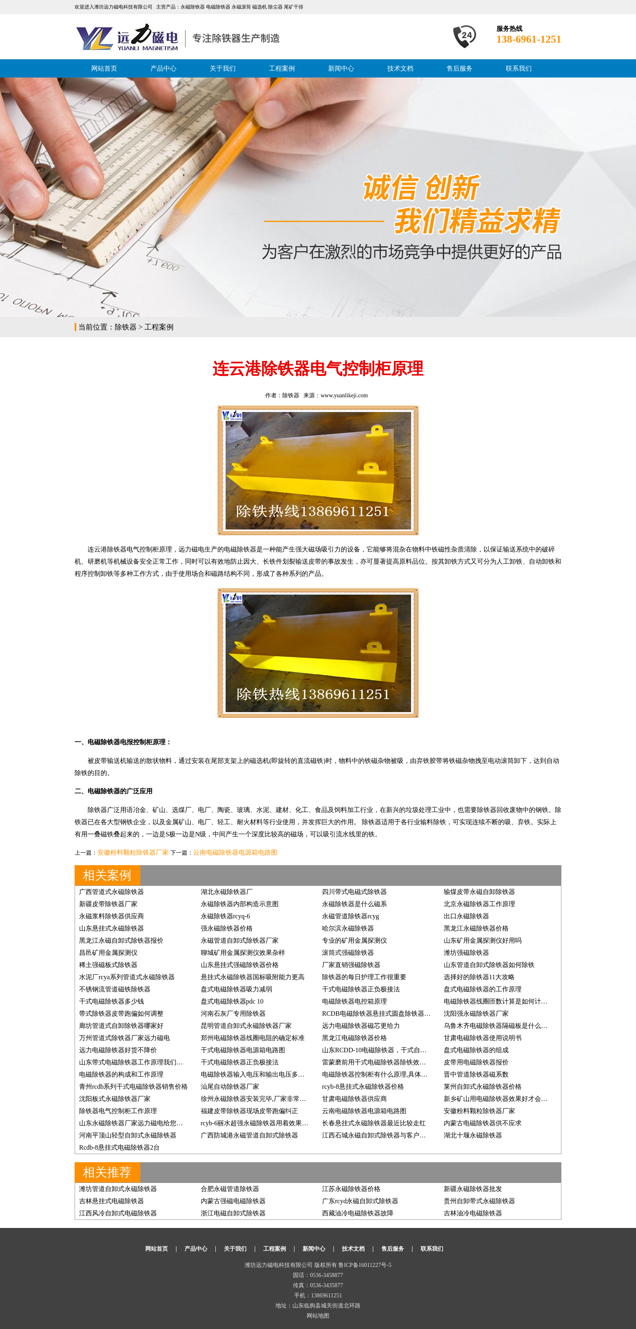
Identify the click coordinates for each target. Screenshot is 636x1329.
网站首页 (104, 68)
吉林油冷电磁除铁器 (473, 1213)
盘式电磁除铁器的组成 (476, 1050)
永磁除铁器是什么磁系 (354, 903)
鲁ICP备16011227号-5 (364, 1265)
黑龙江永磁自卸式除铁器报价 (121, 940)
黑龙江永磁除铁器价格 (476, 928)
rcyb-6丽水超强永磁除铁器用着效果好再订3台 (266, 1123)
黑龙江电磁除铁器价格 (354, 1037)
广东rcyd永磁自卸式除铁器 (360, 1201)
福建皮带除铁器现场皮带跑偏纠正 (249, 1110)
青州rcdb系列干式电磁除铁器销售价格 (133, 1086)
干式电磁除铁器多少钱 (111, 1001)
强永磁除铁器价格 (227, 928)
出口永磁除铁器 (466, 916)
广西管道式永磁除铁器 (111, 891)
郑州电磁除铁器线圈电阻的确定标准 (253, 1037)
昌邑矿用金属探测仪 (108, 952)
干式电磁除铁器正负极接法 (361, 989)
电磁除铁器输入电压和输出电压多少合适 (259, 1074)
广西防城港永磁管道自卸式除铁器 (249, 1135)
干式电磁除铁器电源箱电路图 (243, 1050)
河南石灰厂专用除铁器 (233, 1013)
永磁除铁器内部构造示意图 (240, 903)
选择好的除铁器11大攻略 (479, 977)
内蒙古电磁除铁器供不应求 (483, 1123)
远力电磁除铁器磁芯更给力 (361, 1025)
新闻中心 (341, 68)
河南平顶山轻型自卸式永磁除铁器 (127, 1135)
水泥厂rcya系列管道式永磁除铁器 (127, 977)
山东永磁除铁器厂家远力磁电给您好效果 (137, 1123)
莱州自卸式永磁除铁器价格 (483, 1086)
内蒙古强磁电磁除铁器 (233, 1201)
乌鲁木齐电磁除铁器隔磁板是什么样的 (499, 1025)
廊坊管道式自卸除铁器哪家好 (121, 1025)
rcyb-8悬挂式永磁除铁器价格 (363, 1086)
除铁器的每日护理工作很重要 (364, 977)
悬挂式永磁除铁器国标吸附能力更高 (253, 977)
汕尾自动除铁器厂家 (230, 1086)
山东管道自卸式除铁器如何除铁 (489, 964)
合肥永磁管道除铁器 (230, 1188)
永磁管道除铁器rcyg (350, 916)
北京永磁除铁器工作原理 (479, 903)
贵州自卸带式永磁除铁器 (479, 1201)
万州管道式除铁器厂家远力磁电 (124, 1037)
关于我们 (223, 68)
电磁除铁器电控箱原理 (354, 1001)
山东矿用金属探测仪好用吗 (483, 940)
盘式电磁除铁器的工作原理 (483, 989)
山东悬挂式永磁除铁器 (111, 928)
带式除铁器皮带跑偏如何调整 (121, 1013)
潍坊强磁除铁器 (466, 952)
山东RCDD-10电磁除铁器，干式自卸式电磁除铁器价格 (400, 1050)
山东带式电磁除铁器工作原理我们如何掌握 (140, 1062)
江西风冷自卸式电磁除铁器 (118, 1213)
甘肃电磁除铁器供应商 (354, 1098)
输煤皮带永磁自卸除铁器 (479, 891)
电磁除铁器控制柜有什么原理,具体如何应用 (384, 1074)
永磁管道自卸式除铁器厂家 (240, 940)
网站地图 (318, 1316)
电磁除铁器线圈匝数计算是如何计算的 (499, 1001)
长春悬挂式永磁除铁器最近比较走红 (374, 1123)
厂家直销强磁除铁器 (351, 964)
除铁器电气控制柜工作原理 (118, 1110)
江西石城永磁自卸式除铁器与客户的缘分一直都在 (393, 1135)
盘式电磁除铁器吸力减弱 (236, 989)
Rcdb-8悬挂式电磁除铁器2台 (119, 1147)
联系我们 (519, 68)
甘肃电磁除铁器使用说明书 (483, 1037)
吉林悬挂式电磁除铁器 (111, 1201)
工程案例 (282, 68)
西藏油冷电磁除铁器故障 (357, 1213)
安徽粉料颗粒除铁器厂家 (133, 852)
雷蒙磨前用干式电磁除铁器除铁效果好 (377, 1062)
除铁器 (126, 327)
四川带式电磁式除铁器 (354, 891)
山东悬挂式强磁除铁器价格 (240, 964)
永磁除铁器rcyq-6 (225, 916)
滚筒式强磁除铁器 (348, 952)
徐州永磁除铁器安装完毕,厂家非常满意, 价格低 (268, 1098)
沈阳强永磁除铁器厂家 (476, 1013)
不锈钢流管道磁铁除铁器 (114, 989)
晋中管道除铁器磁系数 (476, 1074)
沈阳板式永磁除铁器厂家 (114, 1098)
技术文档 (400, 68)
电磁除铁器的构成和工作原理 (121, 1074)
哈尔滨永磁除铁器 (348, 928)
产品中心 (163, 68)
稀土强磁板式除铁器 (108, 964)
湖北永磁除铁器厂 (227, 891)
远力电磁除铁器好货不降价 (118, 1050)
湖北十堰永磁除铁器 (473, 1135)
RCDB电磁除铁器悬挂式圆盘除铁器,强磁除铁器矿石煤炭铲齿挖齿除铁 (422, 1013)
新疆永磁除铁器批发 (473, 1188)
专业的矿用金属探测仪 (354, 940)
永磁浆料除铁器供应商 (111, 916)
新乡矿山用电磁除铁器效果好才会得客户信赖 (509, 1098)
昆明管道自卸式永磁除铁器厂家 (246, 1025)
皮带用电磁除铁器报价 (476, 1062)
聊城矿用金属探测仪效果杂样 (243, 952)
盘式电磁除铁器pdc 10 (232, 1001)
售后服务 (460, 68)
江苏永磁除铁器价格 (351, 1188)
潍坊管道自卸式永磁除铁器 (118, 1188)
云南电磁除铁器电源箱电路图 (235, 852)
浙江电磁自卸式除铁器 (233, 1213)
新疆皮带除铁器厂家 (108, 903)
